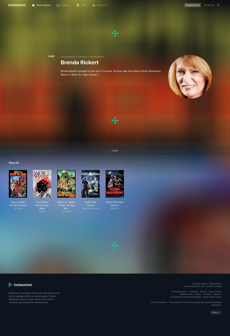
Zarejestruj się (192, 5)
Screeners (207, 294)
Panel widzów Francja (212, 297)
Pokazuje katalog (200, 284)
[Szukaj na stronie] (218, 5)
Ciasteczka (193, 291)
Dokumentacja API (192, 286)
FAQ (202, 286)
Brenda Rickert (97, 56)
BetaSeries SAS (186, 294)
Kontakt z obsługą (214, 286)
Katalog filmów (215, 284)
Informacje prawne (179, 291)
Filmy (115, 150)
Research (217, 294)
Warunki (203, 291)
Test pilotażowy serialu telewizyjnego (185, 297)
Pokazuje (82, 56)
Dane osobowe (215, 291)
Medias (198, 294)
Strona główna (68, 56)
